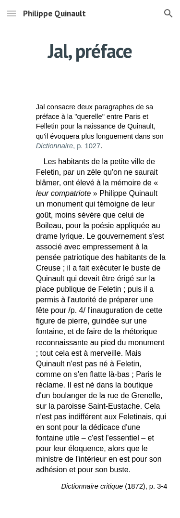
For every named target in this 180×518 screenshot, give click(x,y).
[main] (90, 50)
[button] (11, 13)
